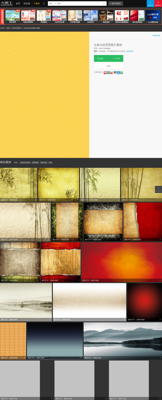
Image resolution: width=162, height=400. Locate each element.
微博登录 (158, 3)
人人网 (118, 72)
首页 (18, 3)
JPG (108, 58)
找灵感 (27, 3)
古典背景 (35, 162)
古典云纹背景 (25, 162)
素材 (8, 28)
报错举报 (156, 35)
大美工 (7, 3)
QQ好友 (115, 72)
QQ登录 (150, 3)
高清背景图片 (17, 28)
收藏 (109, 66)
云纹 (50, 162)
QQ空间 (108, 72)
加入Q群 (158, 189)
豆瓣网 (121, 72)
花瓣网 (105, 72)
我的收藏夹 (115, 3)
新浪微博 (111, 72)
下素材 (36, 3)
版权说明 (130, 51)
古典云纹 (43, 162)
